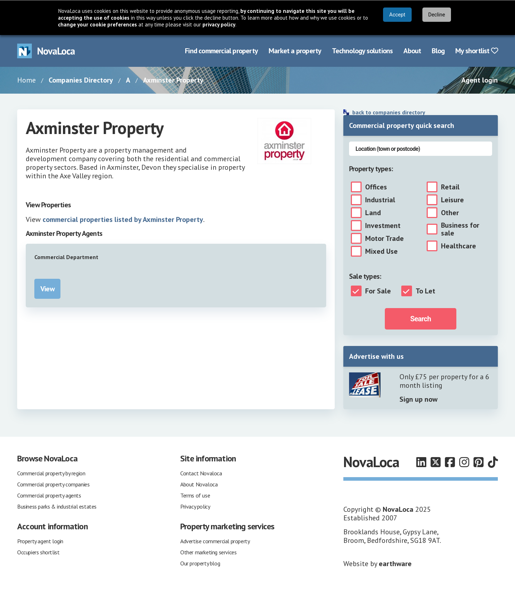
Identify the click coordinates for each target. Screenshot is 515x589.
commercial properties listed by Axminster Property (123, 219)
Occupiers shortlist (38, 552)
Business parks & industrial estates (57, 506)
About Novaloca (198, 484)
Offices (376, 187)
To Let (425, 291)
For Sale (378, 291)
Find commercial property (221, 50)
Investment (383, 225)
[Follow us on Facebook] (450, 462)
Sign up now (418, 399)
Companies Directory (81, 80)
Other (450, 213)
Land (373, 213)
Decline (436, 15)
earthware (395, 563)
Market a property (295, 50)
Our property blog (200, 563)
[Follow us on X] (436, 462)
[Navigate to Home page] (46, 51)
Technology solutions (362, 50)
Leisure (452, 200)
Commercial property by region (51, 473)
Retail (450, 187)
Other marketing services (208, 552)
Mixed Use (381, 251)
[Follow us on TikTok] (493, 462)
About (412, 50)
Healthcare (458, 246)
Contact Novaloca (201, 473)
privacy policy (218, 24)
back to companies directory (388, 112)
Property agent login (40, 541)
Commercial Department (66, 257)
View (47, 288)
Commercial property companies (53, 484)
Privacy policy (195, 506)
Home (26, 80)
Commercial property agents (49, 495)
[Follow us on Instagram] (464, 462)
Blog (438, 50)
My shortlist (476, 50)
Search (420, 319)
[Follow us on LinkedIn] (421, 462)
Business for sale (460, 229)
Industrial (380, 200)
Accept (397, 15)
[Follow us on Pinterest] (479, 462)
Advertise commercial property (215, 541)
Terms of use (195, 495)
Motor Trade (384, 238)
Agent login (479, 80)
